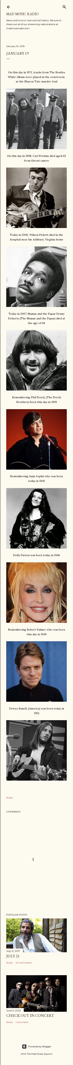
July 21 (13, 955)
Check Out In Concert (30, 1015)
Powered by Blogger (36, 1046)
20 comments (24, 962)
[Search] (64, 6)
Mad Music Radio (22, 14)
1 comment (22, 1022)
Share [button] (9, 797)
